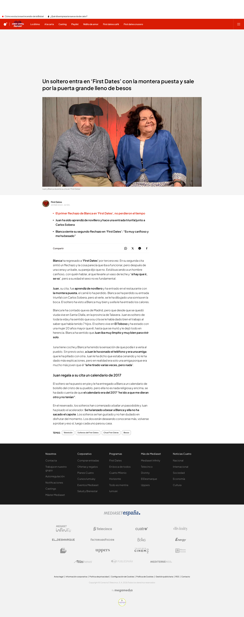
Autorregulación (55, 476)
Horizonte (115, 478)
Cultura (177, 485)
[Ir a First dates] (18, 24)
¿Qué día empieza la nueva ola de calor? (68, 16)
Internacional (180, 466)
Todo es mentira (118, 485)
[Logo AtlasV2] (83, 561)
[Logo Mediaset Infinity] (63, 529)
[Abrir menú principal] (238, 24)
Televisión (68, 433)
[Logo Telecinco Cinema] (141, 551)
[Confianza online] (122, 605)
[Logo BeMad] (63, 550)
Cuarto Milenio (118, 472)
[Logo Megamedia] (123, 590)
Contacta (51, 460)
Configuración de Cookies (122, 576)
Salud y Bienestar (87, 491)
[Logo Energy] (180, 540)
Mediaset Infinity (150, 460)
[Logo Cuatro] (141, 529)
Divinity (145, 472)
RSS (177, 576)
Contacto (185, 576)
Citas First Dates (111, 433)
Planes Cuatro (85, 472)
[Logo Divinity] (181, 529)
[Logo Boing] (141, 540)
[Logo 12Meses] (180, 551)
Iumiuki (113, 491)
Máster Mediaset (55, 494)
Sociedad (179, 472)
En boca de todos (120, 466)
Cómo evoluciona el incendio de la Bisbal (24, 16)
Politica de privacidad (99, 576)
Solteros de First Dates (88, 433)
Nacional (178, 460)
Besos (126, 433)
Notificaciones (54, 482)
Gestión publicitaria (164, 576)
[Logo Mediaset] (122, 515)
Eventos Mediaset (88, 485)
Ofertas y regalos (87, 466)
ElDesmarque (149, 478)
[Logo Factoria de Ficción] (102, 540)
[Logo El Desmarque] (63, 540)
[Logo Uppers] (102, 550)
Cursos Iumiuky (86, 478)
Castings (50, 488)
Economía (179, 478)
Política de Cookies (144, 576)
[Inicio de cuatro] (5, 24)
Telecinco (147, 466)
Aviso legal (58, 576)
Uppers (145, 485)
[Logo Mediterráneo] (161, 561)
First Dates (56, 202)
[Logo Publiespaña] (122, 561)
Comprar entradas (88, 460)
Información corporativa (76, 576)
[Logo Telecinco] (102, 529)
